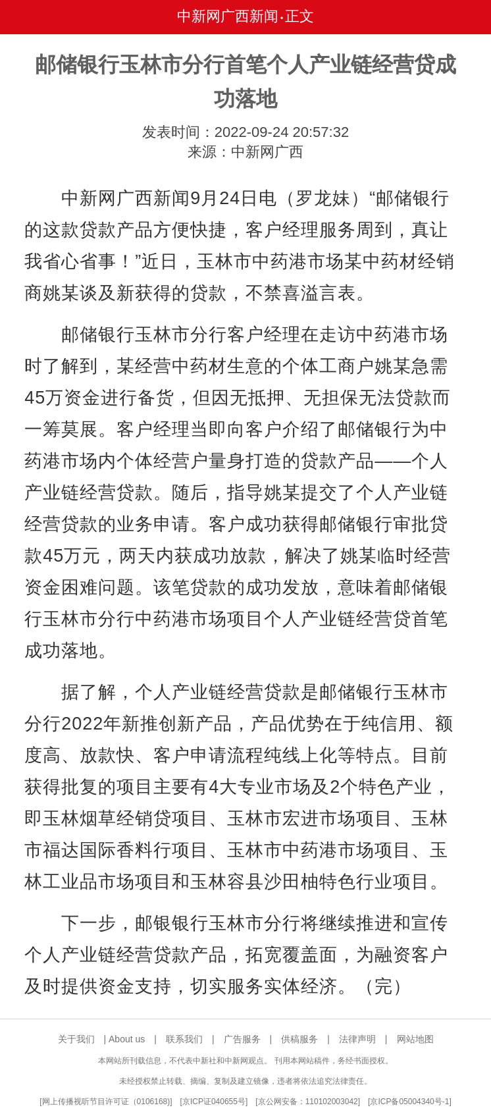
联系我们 (184, 1039)
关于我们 (76, 1039)
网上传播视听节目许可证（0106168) (106, 1101)
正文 (299, 16)
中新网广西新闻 (227, 16)
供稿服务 (299, 1039)
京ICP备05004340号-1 (409, 1101)
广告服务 (242, 1039)
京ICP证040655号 (214, 1101)
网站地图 (415, 1039)
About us (127, 1039)
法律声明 (357, 1039)
